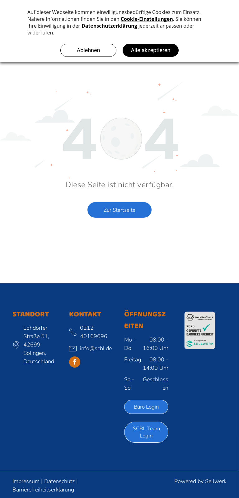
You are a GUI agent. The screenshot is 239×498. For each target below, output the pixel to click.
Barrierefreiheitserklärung (43, 489)
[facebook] (74, 362)
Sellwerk (216, 481)
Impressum (26, 481)
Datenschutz (59, 481)
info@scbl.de (96, 348)
